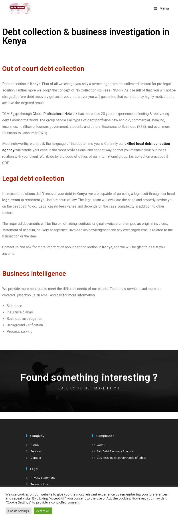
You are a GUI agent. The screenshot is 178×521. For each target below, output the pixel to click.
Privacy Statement (43, 478)
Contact (36, 458)
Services (36, 451)
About (35, 445)
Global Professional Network (55, 114)
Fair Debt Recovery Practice (115, 451)
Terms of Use (39, 484)
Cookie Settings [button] (18, 511)
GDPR (101, 445)
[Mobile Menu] (161, 8)
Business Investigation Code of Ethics (121, 458)
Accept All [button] (42, 511)
